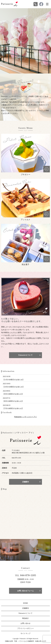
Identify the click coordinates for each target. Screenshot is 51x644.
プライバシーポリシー (25, 628)
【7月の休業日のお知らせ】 (13, 408)
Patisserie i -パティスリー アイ (25, 417)
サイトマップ (25, 633)
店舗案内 (25, 482)
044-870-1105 (28, 575)
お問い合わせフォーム (25, 591)
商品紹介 (25, 618)
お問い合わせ (25, 623)
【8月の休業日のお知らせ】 (13, 401)
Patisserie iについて (25, 355)
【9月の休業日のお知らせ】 (13, 394)
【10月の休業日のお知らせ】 (13, 387)
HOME (25, 603)
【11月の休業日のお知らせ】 (13, 380)
